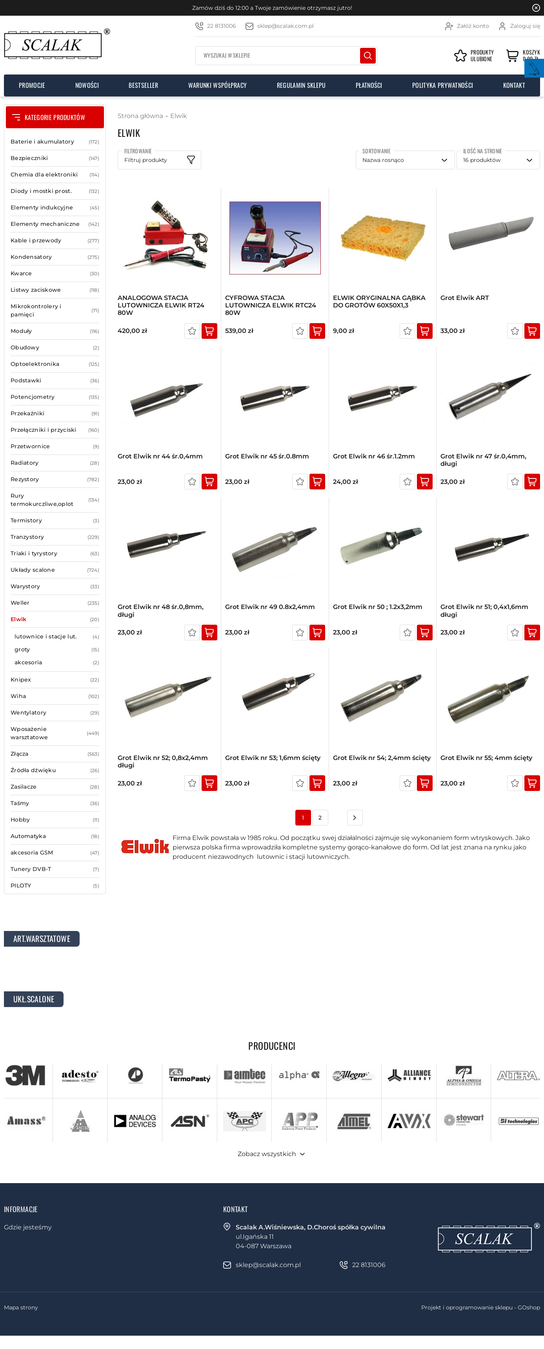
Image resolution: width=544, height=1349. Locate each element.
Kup (209, 331)
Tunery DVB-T (55, 869)
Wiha (55, 696)
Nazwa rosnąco (383, 160)
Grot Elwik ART (464, 298)
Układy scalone (55, 570)
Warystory (55, 586)
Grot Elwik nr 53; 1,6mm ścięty (272, 758)
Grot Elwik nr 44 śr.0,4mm (160, 456)
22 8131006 (221, 25)
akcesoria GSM (55, 853)
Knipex (55, 680)
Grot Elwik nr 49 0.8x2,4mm (270, 607)
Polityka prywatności (442, 85)
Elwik (55, 619)
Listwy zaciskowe (55, 290)
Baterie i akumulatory (55, 142)
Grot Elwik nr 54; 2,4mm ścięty (382, 758)
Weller (55, 603)
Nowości (87, 85)
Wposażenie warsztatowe (55, 733)
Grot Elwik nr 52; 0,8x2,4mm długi (163, 761)
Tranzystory (55, 537)
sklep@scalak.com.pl (285, 25)
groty (57, 649)
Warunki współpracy (217, 85)
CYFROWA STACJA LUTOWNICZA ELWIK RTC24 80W (270, 305)
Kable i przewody (55, 241)
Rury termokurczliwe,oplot (55, 500)
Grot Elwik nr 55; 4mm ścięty (486, 758)
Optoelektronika (55, 364)
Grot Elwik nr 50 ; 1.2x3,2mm (377, 607)
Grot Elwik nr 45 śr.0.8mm (267, 456)
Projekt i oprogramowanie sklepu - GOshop (480, 1307)
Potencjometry (55, 397)
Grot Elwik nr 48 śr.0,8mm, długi (161, 610)
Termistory (55, 521)
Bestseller (143, 85)
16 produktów (481, 160)
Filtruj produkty (145, 160)
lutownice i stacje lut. (57, 636)
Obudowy (55, 348)
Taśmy (55, 803)
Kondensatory (55, 257)
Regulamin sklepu (301, 85)
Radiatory (55, 463)
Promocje (32, 85)
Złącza (55, 754)
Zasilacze (55, 787)
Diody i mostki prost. (55, 191)
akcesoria (57, 662)
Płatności (369, 85)
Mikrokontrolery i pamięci (55, 310)
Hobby (55, 820)
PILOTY (55, 886)
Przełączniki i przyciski (55, 430)
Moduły (55, 331)
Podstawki (55, 381)
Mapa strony (21, 1307)
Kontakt (514, 85)
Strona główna (140, 116)
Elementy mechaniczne (55, 224)
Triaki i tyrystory (55, 553)
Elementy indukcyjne (55, 208)
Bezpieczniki (55, 158)
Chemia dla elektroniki (55, 175)
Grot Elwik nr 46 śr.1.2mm (374, 456)
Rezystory (55, 479)
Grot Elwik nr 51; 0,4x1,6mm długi (484, 610)
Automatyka (55, 836)
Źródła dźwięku (55, 770)
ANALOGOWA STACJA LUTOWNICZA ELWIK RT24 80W (161, 305)
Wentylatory (55, 713)
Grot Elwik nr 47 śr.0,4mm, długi (483, 460)
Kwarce (55, 273)
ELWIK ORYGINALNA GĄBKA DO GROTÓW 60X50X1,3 (379, 301)
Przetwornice (55, 446)
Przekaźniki (55, 413)
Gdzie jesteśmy (28, 1227)
